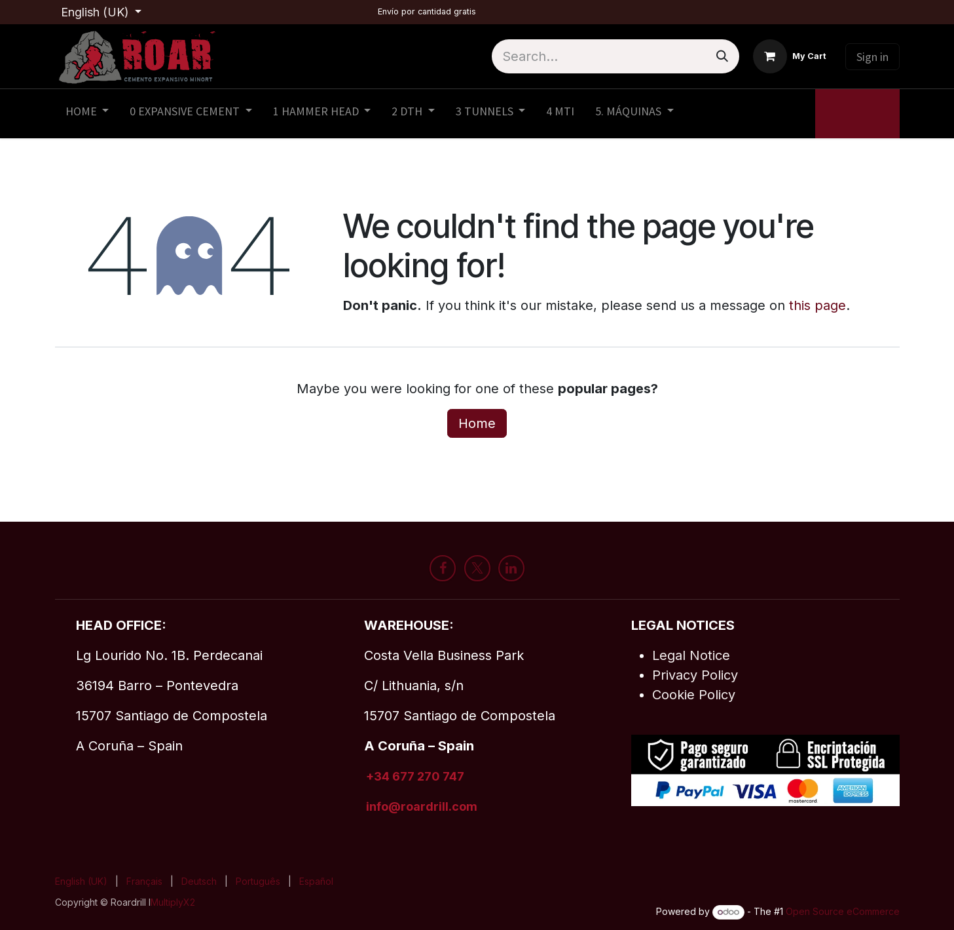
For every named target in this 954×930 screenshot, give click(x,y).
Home (477, 423)
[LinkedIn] (511, 568)
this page (817, 305)
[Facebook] (443, 568)
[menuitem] (87, 114)
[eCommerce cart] (789, 56)
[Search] (722, 56)
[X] (477, 568)
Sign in (872, 56)
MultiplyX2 (173, 902)
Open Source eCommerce (843, 911)
